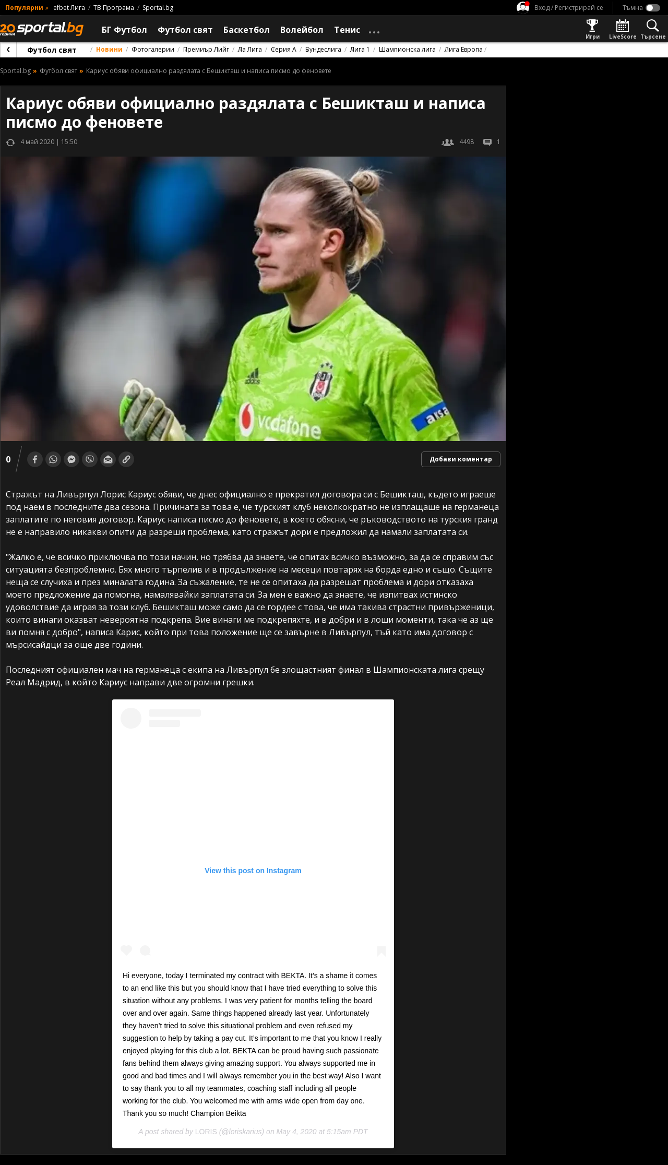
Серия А (283, 49)
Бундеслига (323, 49)
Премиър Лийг (206, 49)
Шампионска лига (407, 49)
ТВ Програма (113, 7)
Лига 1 (360, 49)
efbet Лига (69, 7)
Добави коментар (461, 459)
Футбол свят (52, 50)
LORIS (206, 1131)
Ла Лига (250, 49)
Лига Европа (464, 49)
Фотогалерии (153, 49)
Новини (109, 49)
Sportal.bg (157, 7)
